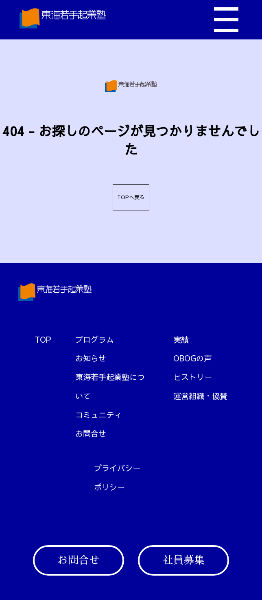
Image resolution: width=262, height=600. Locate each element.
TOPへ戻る (131, 197)
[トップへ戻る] (63, 19)
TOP (43, 339)
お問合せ (78, 560)
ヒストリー (192, 377)
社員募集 (183, 560)
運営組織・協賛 (200, 396)
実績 (181, 339)
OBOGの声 (192, 358)
